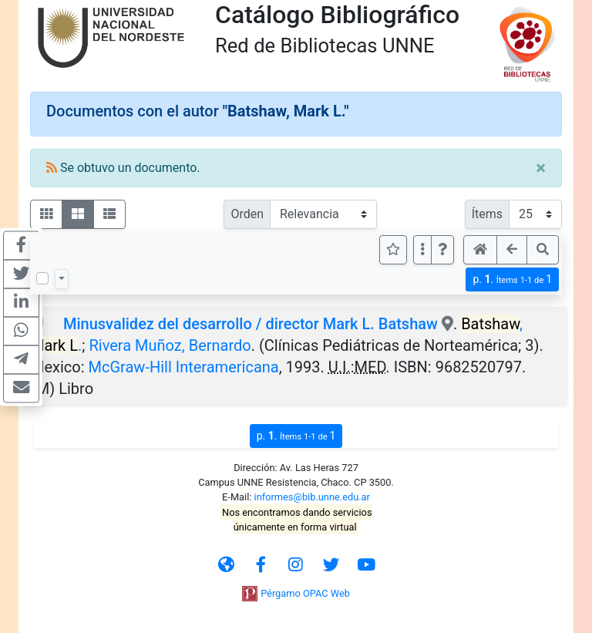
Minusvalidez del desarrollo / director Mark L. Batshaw (250, 324)
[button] (442, 249)
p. (512, 279)
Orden (247, 214)
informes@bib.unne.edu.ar (312, 497)
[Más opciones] (422, 249)
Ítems (487, 214)
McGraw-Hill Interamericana (184, 367)
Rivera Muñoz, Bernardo (170, 345)
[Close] (540, 168)
